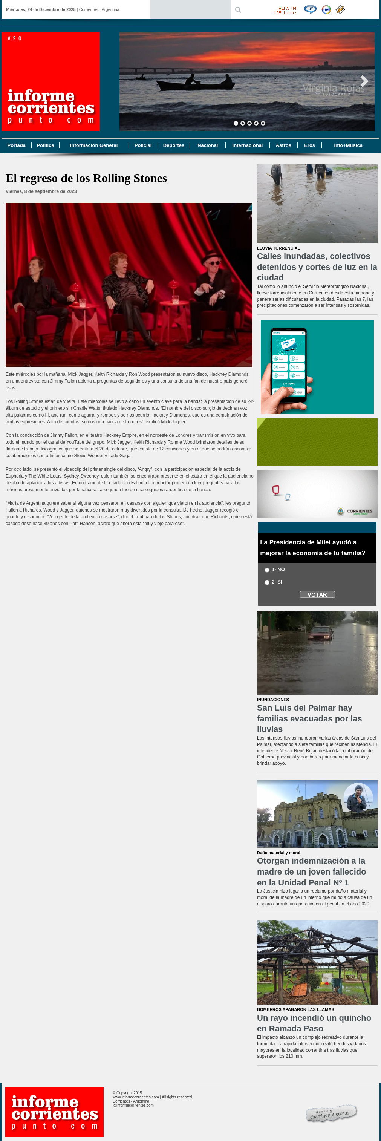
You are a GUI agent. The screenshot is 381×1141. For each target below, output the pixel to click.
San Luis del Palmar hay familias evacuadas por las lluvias (309, 718)
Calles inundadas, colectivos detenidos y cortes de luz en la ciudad (317, 266)
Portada (16, 145)
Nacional (207, 145)
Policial (143, 145)
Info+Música (348, 145)
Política (45, 145)
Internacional (248, 145)
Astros (283, 145)
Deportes (173, 145)
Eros (309, 145)
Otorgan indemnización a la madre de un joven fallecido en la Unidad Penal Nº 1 (311, 871)
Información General (94, 145)
